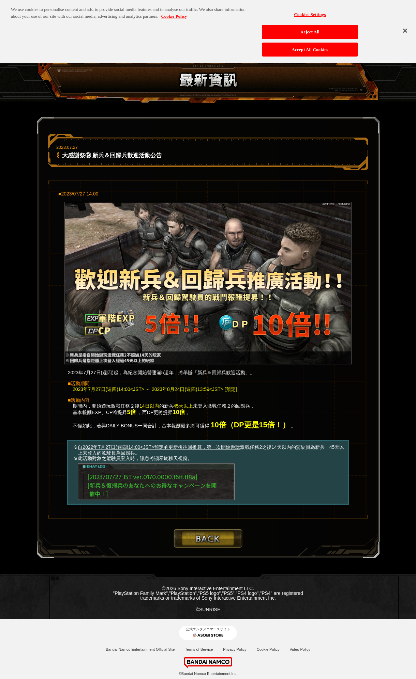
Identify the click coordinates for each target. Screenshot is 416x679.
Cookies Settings (310, 11)
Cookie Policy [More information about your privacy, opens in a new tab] (174, 13)
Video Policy (299, 649)
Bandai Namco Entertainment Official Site (140, 649)
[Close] (405, 27)
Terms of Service (199, 649)
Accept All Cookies (310, 46)
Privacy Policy (234, 649)
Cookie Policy (268, 649)
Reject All (310, 28)
